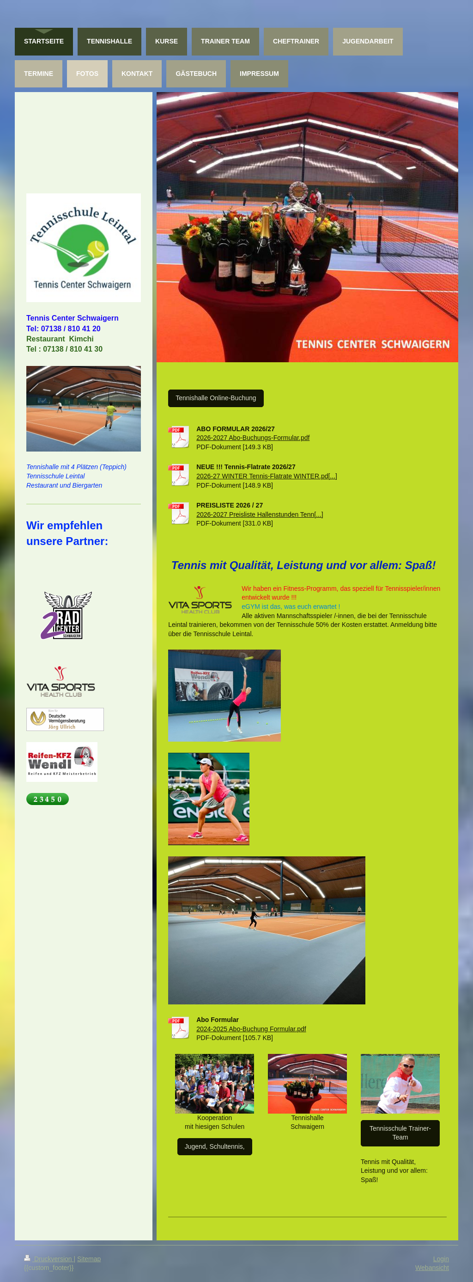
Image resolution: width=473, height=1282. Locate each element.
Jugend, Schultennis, (215, 1146)
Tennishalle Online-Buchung (216, 398)
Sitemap (89, 1259)
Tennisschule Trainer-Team (400, 1133)
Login (441, 1259)
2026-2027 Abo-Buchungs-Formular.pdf (252, 437)
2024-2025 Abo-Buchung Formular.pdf (251, 1029)
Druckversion (48, 1259)
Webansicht (432, 1267)
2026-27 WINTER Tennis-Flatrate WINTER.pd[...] (266, 476)
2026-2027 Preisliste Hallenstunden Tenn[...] (259, 514)
